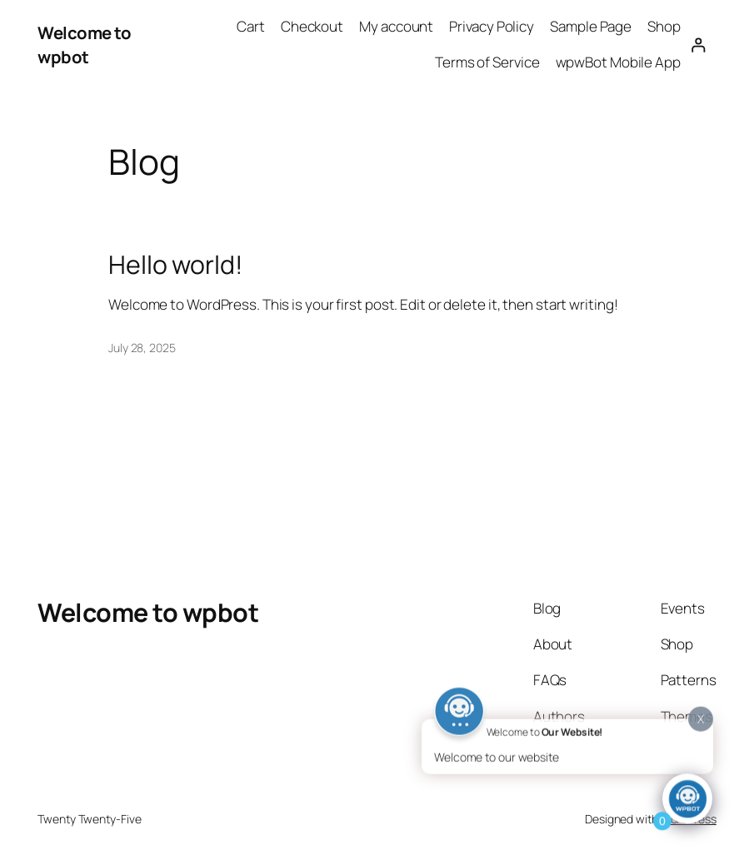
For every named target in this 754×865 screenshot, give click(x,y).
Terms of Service (487, 62)
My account (396, 26)
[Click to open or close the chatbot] (687, 801)
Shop (664, 26)
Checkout (312, 26)
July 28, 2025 (142, 347)
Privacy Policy (491, 26)
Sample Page (591, 26)
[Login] (699, 44)
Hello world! (175, 265)
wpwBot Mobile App (618, 62)
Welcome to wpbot (84, 44)
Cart (251, 26)
